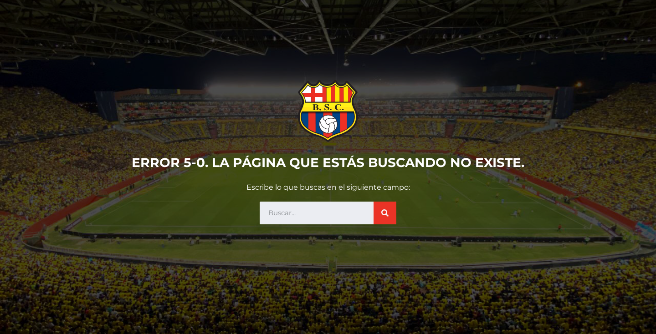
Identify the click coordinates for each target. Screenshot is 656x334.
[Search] (385, 213)
